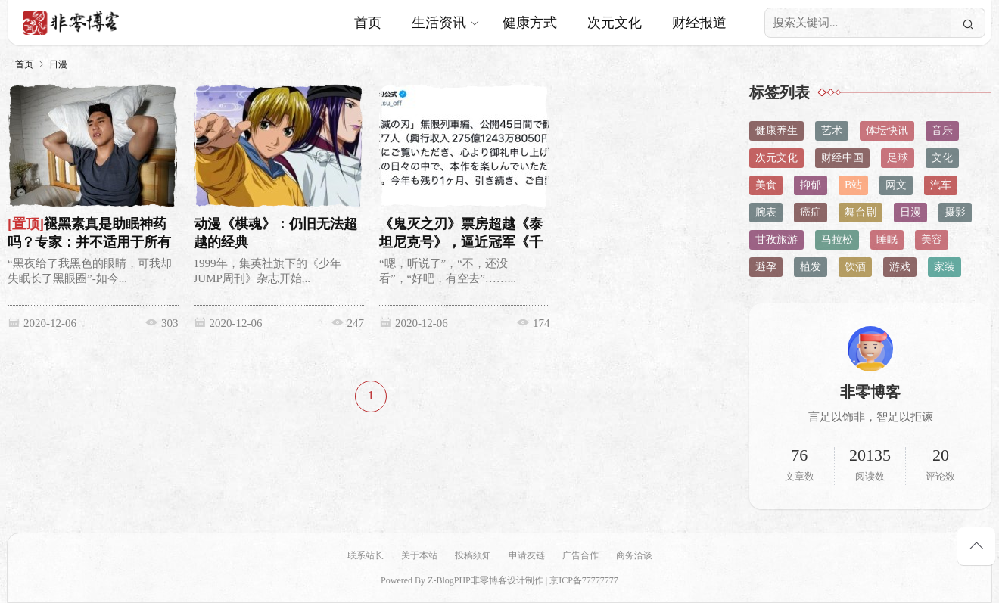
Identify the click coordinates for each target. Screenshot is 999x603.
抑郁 (810, 185)
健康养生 (776, 130)
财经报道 (699, 22)
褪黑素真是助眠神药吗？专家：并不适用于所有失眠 (89, 242)
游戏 (899, 266)
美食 (765, 185)
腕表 (765, 212)
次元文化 (614, 22)
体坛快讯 (887, 130)
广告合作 (580, 555)
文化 (942, 157)
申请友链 (527, 555)
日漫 (58, 64)
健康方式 (530, 22)
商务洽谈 (634, 555)
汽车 (940, 185)
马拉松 (837, 239)
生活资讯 (439, 22)
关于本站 (419, 555)
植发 (810, 266)
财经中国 (842, 157)
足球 (897, 157)
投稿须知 (473, 555)
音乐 (942, 130)
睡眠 (887, 239)
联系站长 (365, 555)
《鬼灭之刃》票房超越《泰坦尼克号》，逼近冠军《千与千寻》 (458, 242)
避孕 (765, 266)
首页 (367, 22)
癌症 (810, 212)
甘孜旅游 (776, 239)
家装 (944, 266)
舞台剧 (860, 212)
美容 (931, 239)
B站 (853, 185)
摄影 (955, 212)
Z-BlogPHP (449, 580)
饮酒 (855, 266)
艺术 (831, 130)
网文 (896, 185)
